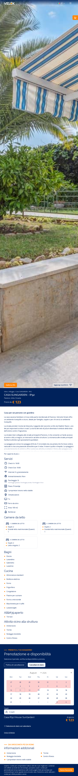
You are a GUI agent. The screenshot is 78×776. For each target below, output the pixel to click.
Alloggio (11, 392)
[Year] (45, 673)
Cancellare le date (36, 665)
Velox (6, 392)
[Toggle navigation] (70, 3)
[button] (61, 3)
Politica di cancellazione (15, 665)
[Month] (35, 672)
